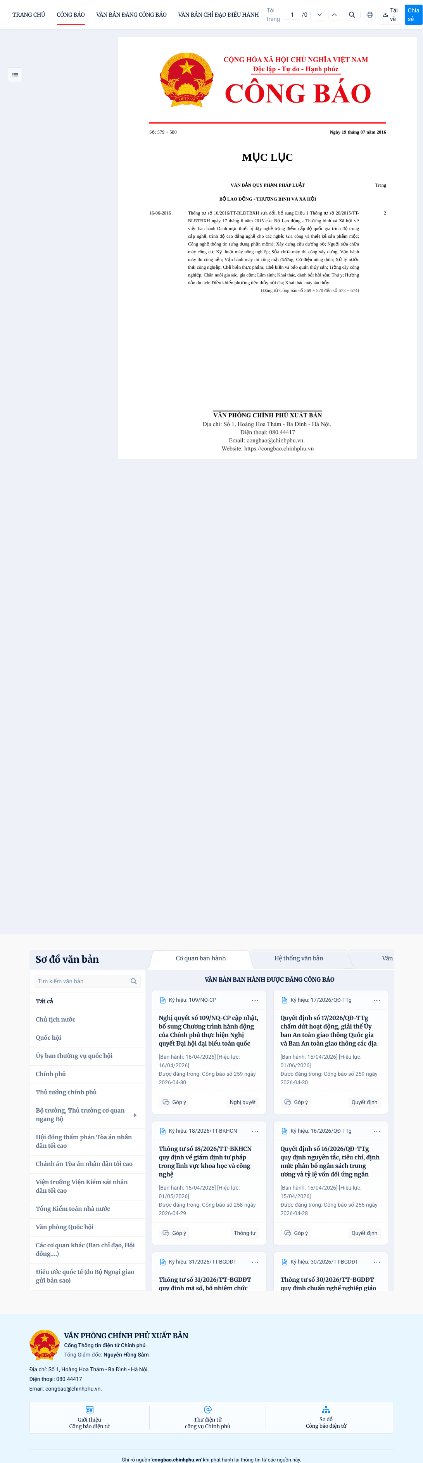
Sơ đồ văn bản (67, 959)
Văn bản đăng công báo (132, 14)
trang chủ (28, 14)
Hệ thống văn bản (299, 958)
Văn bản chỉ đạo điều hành (218, 14)
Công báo (71, 14)
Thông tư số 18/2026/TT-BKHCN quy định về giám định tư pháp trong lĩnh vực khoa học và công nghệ (205, 1161)
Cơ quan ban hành (201, 958)
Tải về (390, 14)
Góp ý (174, 1102)
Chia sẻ (414, 14)
